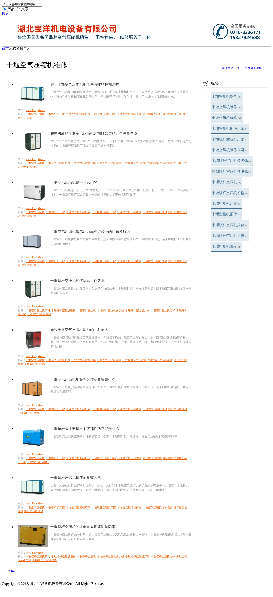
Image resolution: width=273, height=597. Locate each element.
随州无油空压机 (27, 167)
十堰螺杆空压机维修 (230, 236)
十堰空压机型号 (227, 96)
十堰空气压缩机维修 (129, 114)
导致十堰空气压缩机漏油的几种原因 (79, 330)
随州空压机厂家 (172, 114)
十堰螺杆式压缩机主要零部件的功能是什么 (84, 429)
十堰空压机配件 (226, 214)
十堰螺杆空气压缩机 (134, 163)
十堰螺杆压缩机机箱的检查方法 (75, 478)
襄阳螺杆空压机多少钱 (232, 171)
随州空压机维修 (177, 409)
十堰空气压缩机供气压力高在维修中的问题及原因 (90, 231)
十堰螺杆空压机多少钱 (232, 160)
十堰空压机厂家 (226, 203)
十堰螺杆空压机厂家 (230, 139)
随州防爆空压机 (152, 114)
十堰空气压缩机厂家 (78, 114)
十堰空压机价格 (227, 118)
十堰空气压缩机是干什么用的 (73, 182)
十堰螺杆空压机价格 (230, 193)
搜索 (5, 14)
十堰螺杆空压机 (226, 182)
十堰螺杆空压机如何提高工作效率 (77, 281)
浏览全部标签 (253, 68)
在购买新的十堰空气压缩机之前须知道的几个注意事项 (93, 133)
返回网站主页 (230, 68)
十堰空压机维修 (227, 107)
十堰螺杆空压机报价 (230, 225)
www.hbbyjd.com (35, 110)
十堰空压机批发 (226, 246)
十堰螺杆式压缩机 (35, 364)
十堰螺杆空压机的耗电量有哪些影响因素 (82, 527)
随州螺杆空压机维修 (160, 360)
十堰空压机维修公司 (230, 150)
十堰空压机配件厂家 (230, 128)
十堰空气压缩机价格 (104, 114)
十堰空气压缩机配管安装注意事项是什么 (82, 379)
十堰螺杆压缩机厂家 (104, 212)
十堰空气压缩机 (35, 114)
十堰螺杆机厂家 (55, 114)
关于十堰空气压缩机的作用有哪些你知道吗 (84, 84)
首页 (5, 49)
